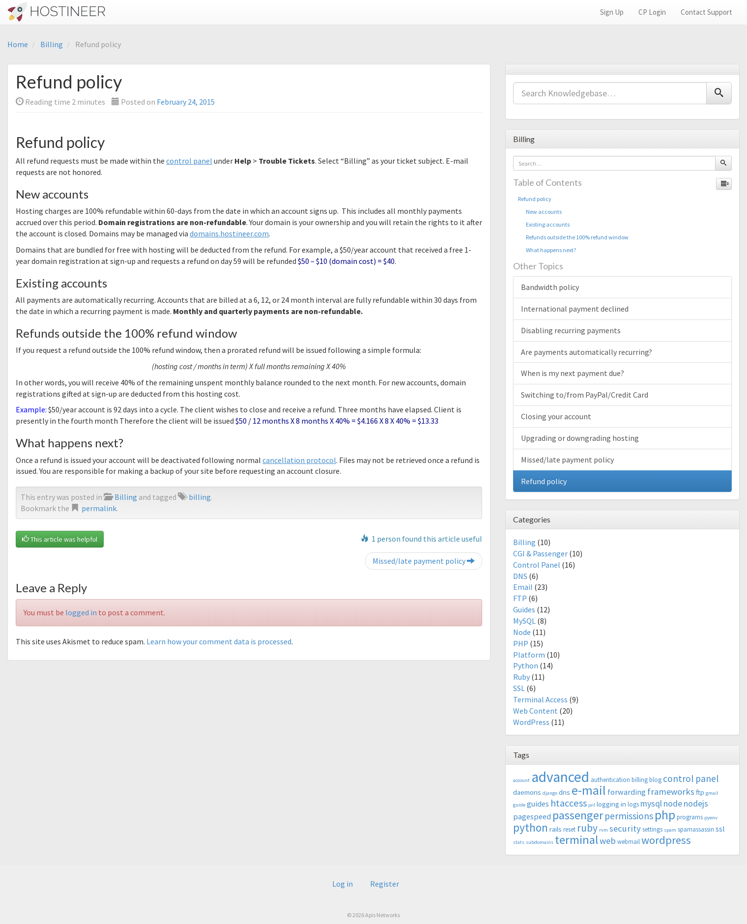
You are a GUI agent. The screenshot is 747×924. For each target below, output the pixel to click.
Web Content (535, 711)
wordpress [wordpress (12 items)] (666, 840)
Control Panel (536, 565)
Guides (524, 609)
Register (384, 884)
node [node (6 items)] (672, 803)
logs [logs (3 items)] (633, 804)
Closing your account (556, 416)
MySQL (524, 621)
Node (522, 632)
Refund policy (534, 198)
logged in (81, 612)
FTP (520, 598)
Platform (529, 655)
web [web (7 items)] (608, 840)
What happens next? (547, 250)
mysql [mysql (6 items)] (651, 803)
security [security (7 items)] (625, 828)
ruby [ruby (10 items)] (587, 828)
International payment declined (575, 309)
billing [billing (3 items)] (640, 780)
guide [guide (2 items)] (519, 805)
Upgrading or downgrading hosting (580, 438)
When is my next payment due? (572, 373)
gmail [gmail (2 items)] (712, 793)
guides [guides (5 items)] (538, 803)
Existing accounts (544, 224)
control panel (189, 161)
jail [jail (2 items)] (591, 805)
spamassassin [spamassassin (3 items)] (696, 829)
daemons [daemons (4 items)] (527, 792)
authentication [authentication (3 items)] (610, 780)
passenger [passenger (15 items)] (577, 815)
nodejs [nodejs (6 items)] (696, 803)
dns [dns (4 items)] (564, 792)
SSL (519, 688)
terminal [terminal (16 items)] (576, 839)
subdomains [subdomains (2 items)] (539, 842)
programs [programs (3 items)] (690, 817)
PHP (520, 643)
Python (525, 665)
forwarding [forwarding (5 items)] (626, 792)
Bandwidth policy (550, 287)
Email (523, 587)
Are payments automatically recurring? (586, 352)
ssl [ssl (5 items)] (720, 829)
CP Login (652, 12)
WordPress (531, 722)
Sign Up (612, 12)
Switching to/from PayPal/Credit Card (584, 395)
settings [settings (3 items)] (652, 829)
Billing (51, 44)
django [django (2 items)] (550, 793)
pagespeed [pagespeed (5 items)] (532, 816)
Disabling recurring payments (571, 330)
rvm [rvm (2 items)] (603, 830)
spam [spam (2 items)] (670, 830)
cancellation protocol (299, 460)
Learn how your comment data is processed (218, 641)
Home (17, 44)
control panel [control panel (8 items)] (690, 778)
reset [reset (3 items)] (569, 829)
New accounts (540, 211)
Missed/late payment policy (424, 561)
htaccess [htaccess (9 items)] (568, 803)
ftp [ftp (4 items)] (700, 792)
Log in (342, 884)
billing (200, 497)
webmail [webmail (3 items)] (628, 841)
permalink (99, 508)
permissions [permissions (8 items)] (628, 816)
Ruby (521, 677)
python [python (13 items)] (530, 827)
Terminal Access (540, 699)
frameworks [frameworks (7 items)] (670, 791)
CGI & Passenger (540, 553)
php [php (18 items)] (665, 815)
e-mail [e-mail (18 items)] (589, 790)
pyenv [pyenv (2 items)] (711, 817)
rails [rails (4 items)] (555, 829)
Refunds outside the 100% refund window (573, 237)
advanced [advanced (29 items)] (560, 777)
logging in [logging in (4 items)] (611, 803)
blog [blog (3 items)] (655, 780)
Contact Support (706, 12)
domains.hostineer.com (229, 233)
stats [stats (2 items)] (518, 842)
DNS (520, 576)
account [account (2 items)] (521, 780)
